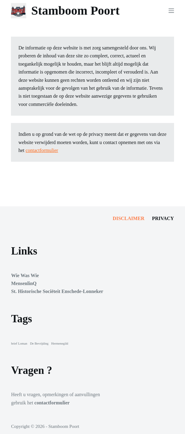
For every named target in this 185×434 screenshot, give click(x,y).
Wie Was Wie (25, 275)
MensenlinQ (24, 283)
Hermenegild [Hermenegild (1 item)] (59, 343)
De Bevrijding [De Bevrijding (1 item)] (39, 343)
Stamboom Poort (75, 10)
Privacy (163, 218)
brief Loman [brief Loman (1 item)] (19, 343)
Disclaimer (128, 218)
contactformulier (42, 150)
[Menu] (171, 10)
